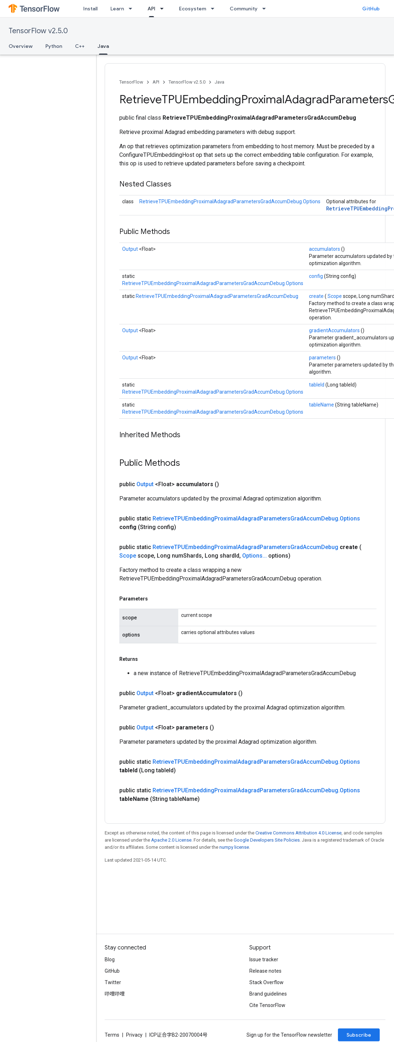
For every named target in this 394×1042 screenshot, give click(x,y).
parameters (323, 357)
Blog (110, 959)
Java (219, 82)
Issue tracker (263, 959)
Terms (112, 1035)
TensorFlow (131, 82)
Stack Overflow (266, 982)
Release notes (265, 971)
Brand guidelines (268, 994)
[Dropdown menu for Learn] (132, 8)
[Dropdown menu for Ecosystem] (214, 8)
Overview (21, 46)
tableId (317, 385)
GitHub (371, 8)
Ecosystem (192, 8)
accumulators (325, 249)
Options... (255, 555)
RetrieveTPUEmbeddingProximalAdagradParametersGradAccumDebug (217, 296)
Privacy (134, 1035)
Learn (117, 8)
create (317, 296)
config (316, 276)
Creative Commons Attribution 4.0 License (298, 833)
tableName (322, 405)
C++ (80, 46)
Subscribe (358, 1035)
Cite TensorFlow (267, 1005)
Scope (335, 296)
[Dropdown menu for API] (164, 8)
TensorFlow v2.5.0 (38, 30)
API (156, 82)
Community (244, 8)
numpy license (234, 847)
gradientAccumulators (335, 330)
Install (90, 8)
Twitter (113, 982)
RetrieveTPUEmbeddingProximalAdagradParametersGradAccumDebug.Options (229, 201)
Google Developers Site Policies (267, 840)
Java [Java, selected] (103, 46)
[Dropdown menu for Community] (266, 8)
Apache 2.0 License (171, 840)
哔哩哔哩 (115, 994)
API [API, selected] (151, 8)
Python (53, 46)
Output (130, 249)
